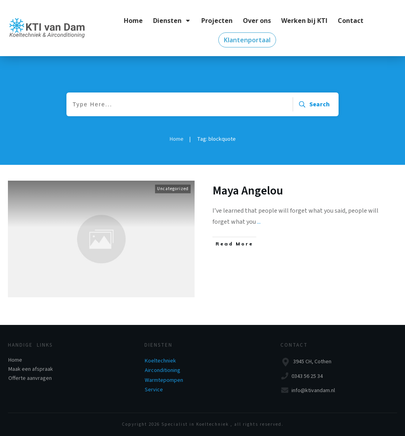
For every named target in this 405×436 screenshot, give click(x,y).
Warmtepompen (164, 380)
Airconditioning (162, 370)
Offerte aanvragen (30, 378)
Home (15, 360)
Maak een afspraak (30, 369)
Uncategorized (173, 189)
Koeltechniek (160, 361)
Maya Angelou (248, 190)
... (259, 221)
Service (154, 390)
